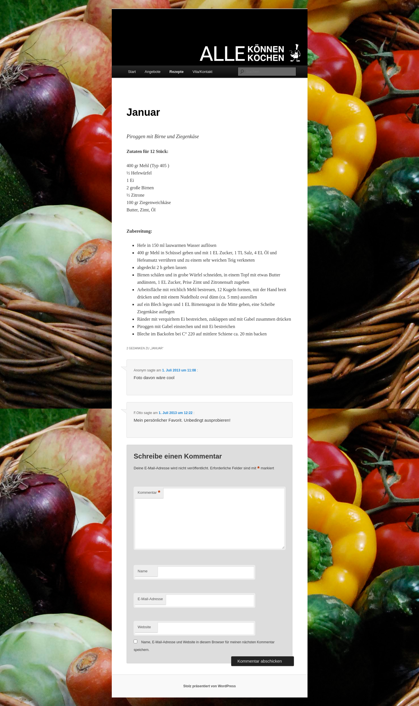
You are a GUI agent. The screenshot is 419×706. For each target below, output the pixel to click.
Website (144, 627)
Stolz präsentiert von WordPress (209, 686)
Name (143, 571)
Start (132, 72)
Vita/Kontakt (202, 72)
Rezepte (176, 72)
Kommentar (149, 493)
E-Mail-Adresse (150, 599)
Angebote (153, 72)
